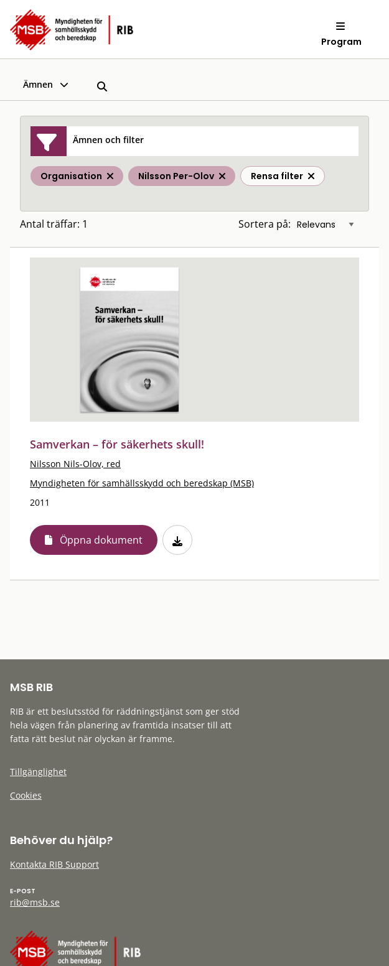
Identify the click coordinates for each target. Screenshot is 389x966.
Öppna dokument (101, 540)
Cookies (26, 795)
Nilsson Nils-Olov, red (75, 464)
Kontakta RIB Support (54, 864)
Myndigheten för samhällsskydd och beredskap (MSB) (142, 483)
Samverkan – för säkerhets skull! (117, 444)
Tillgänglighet (38, 772)
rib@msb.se (35, 902)
